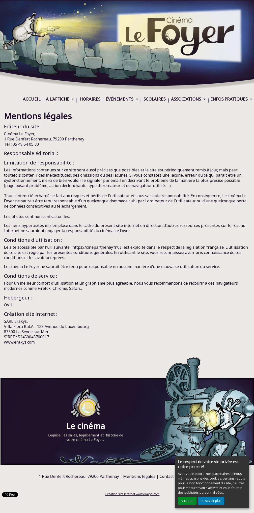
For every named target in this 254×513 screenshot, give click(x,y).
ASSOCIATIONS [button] (186, 99)
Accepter (187, 500)
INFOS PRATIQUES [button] (230, 99)
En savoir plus (211, 500)
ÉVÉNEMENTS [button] (120, 99)
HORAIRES (90, 99)
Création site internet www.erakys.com (132, 494)
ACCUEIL (31, 99)
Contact (167, 476)
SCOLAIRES (154, 99)
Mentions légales (139, 476)
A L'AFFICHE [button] (58, 99)
